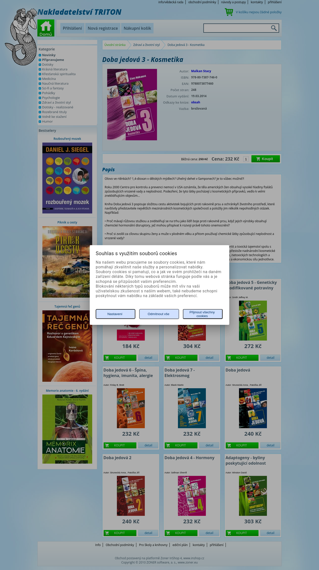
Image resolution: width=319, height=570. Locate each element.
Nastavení (114, 314)
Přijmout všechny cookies (202, 314)
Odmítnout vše (158, 314)
